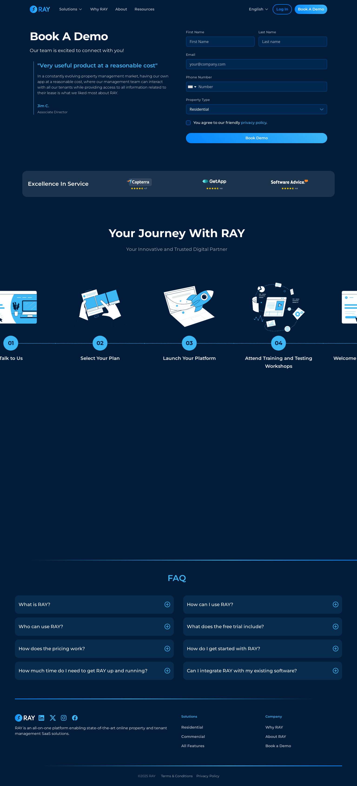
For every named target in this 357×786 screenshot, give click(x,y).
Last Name (267, 32)
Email (190, 55)
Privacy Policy (207, 776)
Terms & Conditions (177, 776)
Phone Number (199, 77)
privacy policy (253, 122)
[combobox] (192, 87)
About (121, 9)
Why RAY (99, 9)
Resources (144, 9)
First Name (195, 32)
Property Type (198, 100)
